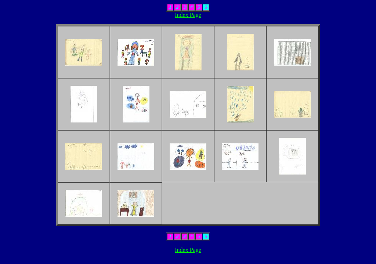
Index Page (188, 15)
